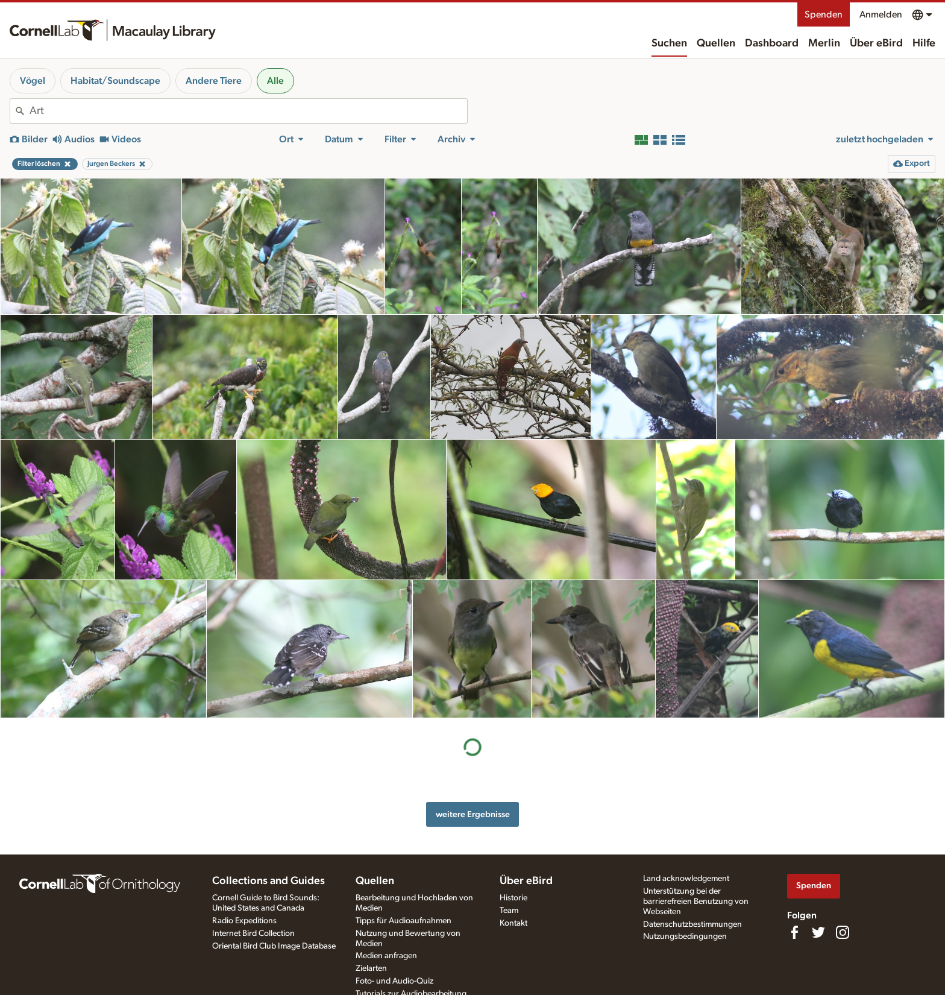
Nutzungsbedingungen (685, 936)
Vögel (32, 81)
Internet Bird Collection (253, 933)
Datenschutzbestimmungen (692, 924)
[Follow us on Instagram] (842, 932)
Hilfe (923, 43)
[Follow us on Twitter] (818, 932)
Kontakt (513, 923)
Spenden (824, 14)
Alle (275, 81)
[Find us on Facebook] (794, 932)
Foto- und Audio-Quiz (394, 981)
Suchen (669, 43)
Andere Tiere (214, 81)
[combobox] (248, 111)
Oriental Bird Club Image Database (274, 946)
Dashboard (772, 43)
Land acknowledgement (686, 878)
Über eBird (876, 43)
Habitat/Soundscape (115, 81)
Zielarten (371, 968)
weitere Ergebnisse (473, 814)
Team (509, 910)
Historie (513, 898)
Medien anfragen (386, 956)
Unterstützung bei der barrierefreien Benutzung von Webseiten (696, 901)
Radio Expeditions (244, 921)
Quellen (716, 43)
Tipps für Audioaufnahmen (403, 921)
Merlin (824, 43)
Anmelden (880, 14)
